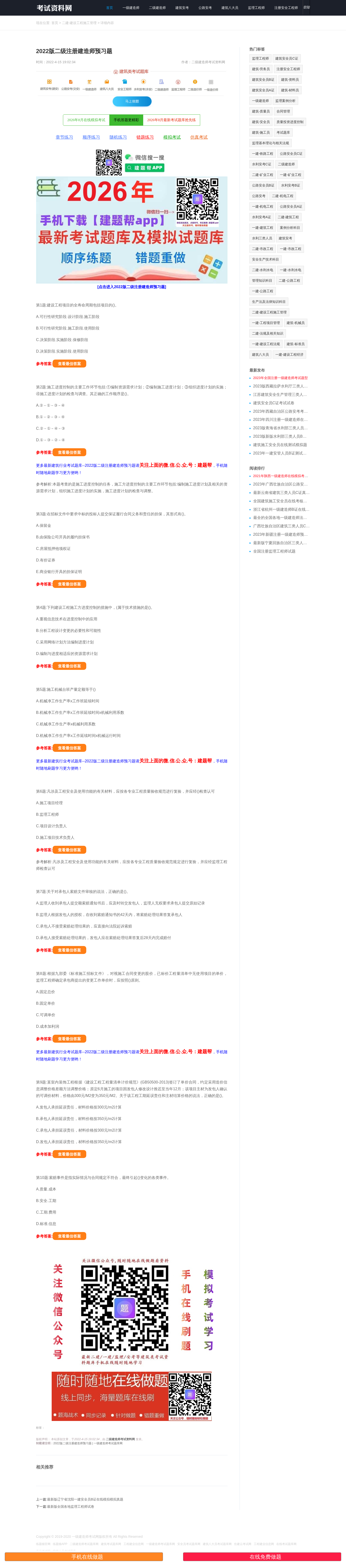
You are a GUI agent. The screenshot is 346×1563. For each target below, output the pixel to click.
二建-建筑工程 (288, 217)
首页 (109, 8)
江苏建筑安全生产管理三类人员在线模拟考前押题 (281, 394)
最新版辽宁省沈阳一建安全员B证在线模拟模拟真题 (85, 1499)
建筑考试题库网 (111, 1544)
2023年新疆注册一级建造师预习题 (281, 534)
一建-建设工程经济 (289, 354)
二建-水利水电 (262, 270)
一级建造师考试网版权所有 (92, 1536)
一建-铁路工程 (262, 154)
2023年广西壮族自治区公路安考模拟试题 (281, 484)
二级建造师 (157, 8)
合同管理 (283, 111)
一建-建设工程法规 (266, 344)
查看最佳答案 (69, 364)
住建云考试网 (242, 1544)
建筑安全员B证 (263, 79)
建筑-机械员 (296, 323)
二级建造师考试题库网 (84, 1544)
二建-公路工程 (289, 280)
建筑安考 (182, 8)
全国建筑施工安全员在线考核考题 (281, 501)
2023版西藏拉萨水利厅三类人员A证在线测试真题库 (281, 386)
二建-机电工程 (282, 196)
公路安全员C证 (291, 154)
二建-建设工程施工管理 (79, 23)
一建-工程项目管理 (266, 323)
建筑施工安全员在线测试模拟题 (280, 445)
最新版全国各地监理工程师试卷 (70, 1506)
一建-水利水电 (290, 270)
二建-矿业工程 (262, 175)
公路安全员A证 (291, 206)
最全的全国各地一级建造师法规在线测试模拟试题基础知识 (281, 518)
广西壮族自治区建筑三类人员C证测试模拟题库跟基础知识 (281, 526)
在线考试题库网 (286, 1544)
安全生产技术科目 (265, 259)
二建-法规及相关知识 (268, 333)
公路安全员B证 (263, 185)
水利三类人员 (262, 238)
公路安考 (205, 8)
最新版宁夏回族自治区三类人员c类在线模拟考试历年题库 (281, 543)
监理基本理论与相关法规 (270, 143)
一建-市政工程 (290, 249)
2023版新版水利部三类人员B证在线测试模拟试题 (281, 436)
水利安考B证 (290, 185)
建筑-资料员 (290, 79)
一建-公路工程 (262, 291)
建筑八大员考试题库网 (217, 1544)
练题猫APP (60, 1544)
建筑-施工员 (261, 132)
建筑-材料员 (290, 90)
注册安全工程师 (286, 8)
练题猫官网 (43, 1544)
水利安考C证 (261, 164)
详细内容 (107, 23)
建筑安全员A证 (263, 90)
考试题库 (283, 132)
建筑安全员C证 (286, 58)
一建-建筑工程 (262, 228)
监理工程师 (256, 8)
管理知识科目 (262, 280)
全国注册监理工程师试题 (274, 551)
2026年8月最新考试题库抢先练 (171, 120)
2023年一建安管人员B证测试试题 (281, 453)
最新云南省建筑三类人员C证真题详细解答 (281, 493)
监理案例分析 (285, 101)
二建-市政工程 (262, 249)
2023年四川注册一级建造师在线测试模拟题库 (281, 419)
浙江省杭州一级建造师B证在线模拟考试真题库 (281, 509)
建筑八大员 (230, 8)
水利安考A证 (261, 217)
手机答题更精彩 (126, 120)
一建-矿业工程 (290, 175)
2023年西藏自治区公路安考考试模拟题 (281, 411)
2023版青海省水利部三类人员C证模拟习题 (281, 428)
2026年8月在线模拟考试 (86, 120)
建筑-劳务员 (261, 69)
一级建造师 (131, 8)
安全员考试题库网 (188, 1544)
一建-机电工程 (262, 206)
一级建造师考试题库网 (160, 1544)
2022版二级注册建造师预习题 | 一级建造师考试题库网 (88, 1443)
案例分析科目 (290, 228)
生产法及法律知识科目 (269, 302)
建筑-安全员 (261, 122)
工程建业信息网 (134, 1544)
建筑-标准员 (296, 344)
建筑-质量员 (261, 111)
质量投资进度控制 (290, 122)
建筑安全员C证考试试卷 (274, 403)
